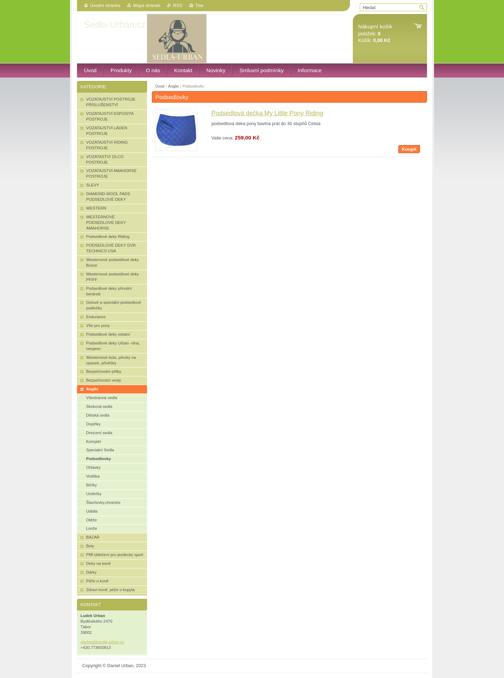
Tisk (199, 5)
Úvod (159, 86)
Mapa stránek (146, 5)
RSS (177, 5)
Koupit (409, 149)
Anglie (173, 86)
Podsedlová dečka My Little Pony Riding (267, 113)
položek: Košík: (375, 33)
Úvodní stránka (105, 5)
